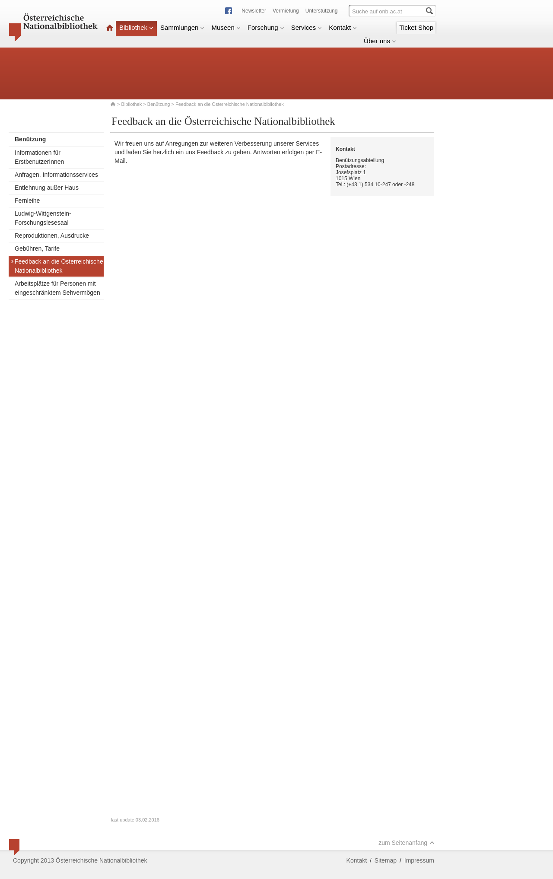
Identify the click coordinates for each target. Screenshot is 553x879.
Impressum (419, 860)
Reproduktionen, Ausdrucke (52, 235)
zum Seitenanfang (406, 842)
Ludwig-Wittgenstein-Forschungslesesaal (43, 218)
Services (306, 27)
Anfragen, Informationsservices (56, 174)
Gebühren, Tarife (37, 248)
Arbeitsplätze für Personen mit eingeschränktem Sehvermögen (57, 288)
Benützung (158, 104)
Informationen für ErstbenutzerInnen (39, 157)
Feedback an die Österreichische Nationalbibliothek (56, 266)
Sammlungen (182, 27)
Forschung (266, 27)
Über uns (380, 41)
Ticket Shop (416, 27)
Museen (225, 27)
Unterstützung (321, 11)
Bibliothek (136, 27)
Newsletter (254, 11)
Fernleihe (27, 200)
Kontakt (343, 27)
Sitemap (386, 860)
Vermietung (286, 11)
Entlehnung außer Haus (47, 187)
